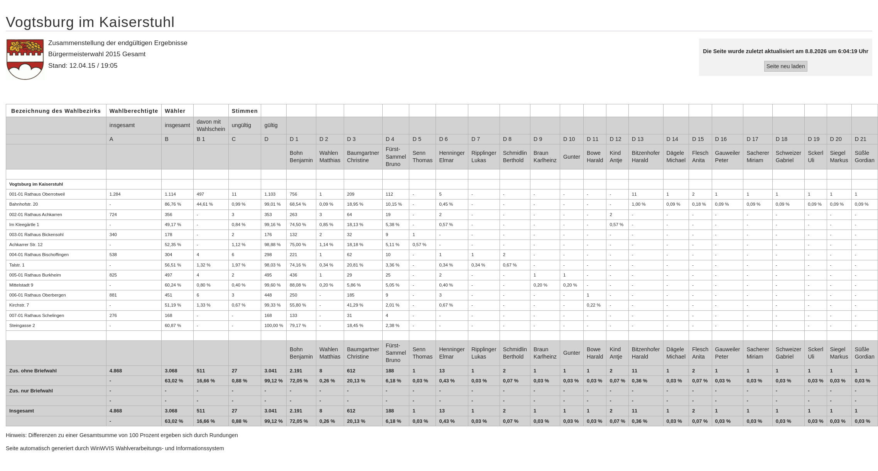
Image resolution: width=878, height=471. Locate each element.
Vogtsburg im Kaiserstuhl (90, 22)
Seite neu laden (786, 66)
